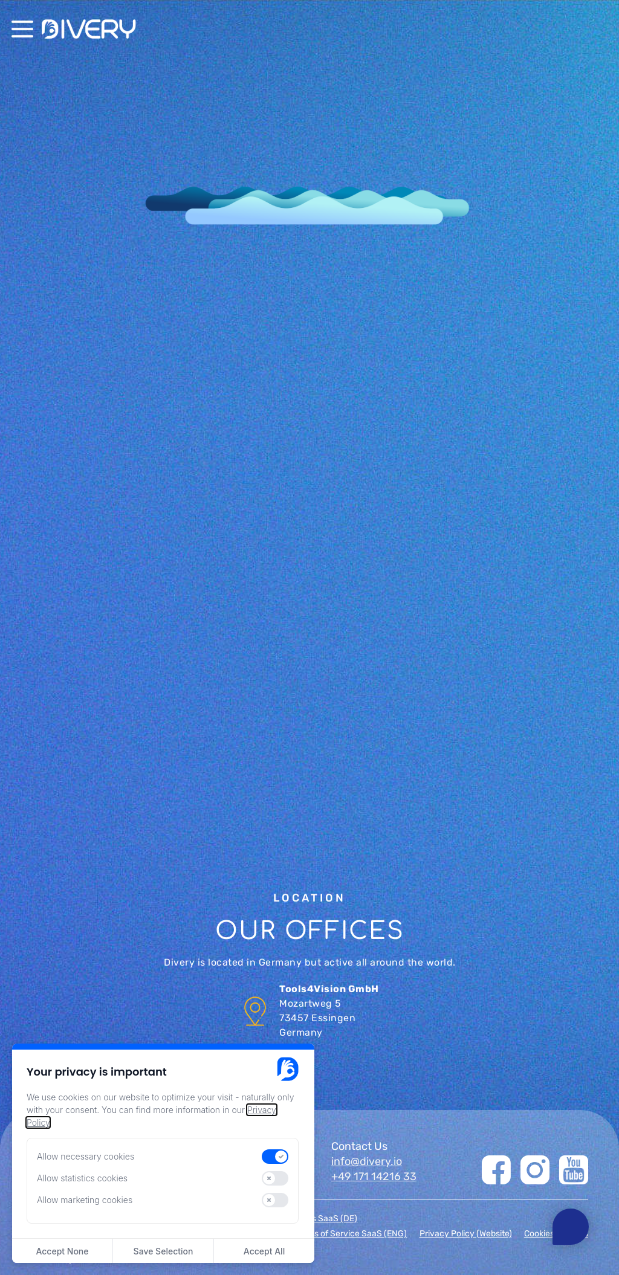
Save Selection (163, 1251)
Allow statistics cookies (82, 1178)
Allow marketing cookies (84, 1200)
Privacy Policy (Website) (466, 1234)
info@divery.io (366, 1161)
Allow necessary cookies (85, 1156)
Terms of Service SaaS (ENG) (351, 1234)
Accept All (264, 1251)
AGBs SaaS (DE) (326, 1219)
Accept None (62, 1251)
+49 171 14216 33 (373, 1176)
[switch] (275, 1156)
